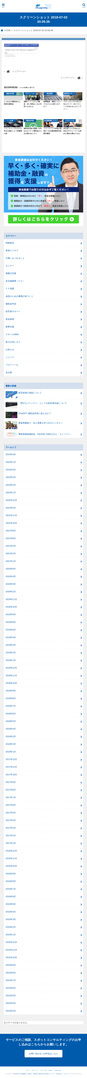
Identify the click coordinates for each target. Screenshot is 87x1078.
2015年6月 (11, 988)
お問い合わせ (58, 1070)
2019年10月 (11, 607)
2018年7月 (11, 706)
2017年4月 (11, 820)
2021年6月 (11, 538)
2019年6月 (11, 629)
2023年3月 (11, 477)
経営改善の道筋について (24, 394)
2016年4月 (11, 912)
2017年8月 (11, 789)
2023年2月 (11, 485)
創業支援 (10, 326)
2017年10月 (11, 774)
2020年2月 (11, 591)
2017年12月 (11, 759)
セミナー (10, 265)
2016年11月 (11, 858)
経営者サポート (13, 311)
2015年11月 (11, 950)
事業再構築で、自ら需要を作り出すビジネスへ (34, 424)
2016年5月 (11, 904)
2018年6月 (11, 713)
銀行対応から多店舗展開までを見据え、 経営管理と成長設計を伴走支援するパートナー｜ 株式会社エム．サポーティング (43, 1073)
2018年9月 (11, 690)
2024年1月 (11, 462)
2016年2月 (11, 927)
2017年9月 (11, 782)
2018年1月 (11, 751)
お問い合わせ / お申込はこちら (43, 1053)
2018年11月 (11, 675)
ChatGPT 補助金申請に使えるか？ (28, 414)
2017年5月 (11, 812)
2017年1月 (11, 843)
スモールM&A (12, 334)
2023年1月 (11, 492)
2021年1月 (11, 561)
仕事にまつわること (15, 258)
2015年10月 (11, 957)
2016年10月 (11, 866)
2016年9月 (11, 873)
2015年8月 (11, 972)
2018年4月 (11, 729)
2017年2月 (11, 835)
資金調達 (10, 319)
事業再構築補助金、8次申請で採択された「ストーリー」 (39, 435)
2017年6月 (11, 805)
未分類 (9, 372)
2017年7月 (11, 797)
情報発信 (10, 243)
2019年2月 (11, 652)
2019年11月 (11, 599)
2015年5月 (11, 995)
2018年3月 (11, 736)
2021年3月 (11, 546)
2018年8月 (11, 698)
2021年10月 (11, 523)
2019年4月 (11, 637)
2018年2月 (11, 744)
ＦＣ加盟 (10, 288)
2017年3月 (11, 828)
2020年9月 (11, 568)
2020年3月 (11, 584)
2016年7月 (11, 889)
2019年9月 (11, 614)
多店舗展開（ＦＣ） (15, 281)
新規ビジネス (12, 250)
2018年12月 (11, 668)
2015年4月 (11, 1003)
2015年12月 (11, 942)
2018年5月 (11, 721)
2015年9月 (11, 965)
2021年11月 (11, 515)
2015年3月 (11, 1011)
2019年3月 (11, 645)
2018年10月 (11, 683)
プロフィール (12, 365)
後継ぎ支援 (11, 273)
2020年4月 (11, 576)
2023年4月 (11, 469)
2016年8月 (11, 881)
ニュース (10, 357)
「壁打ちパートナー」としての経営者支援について (36, 404)
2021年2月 (11, 553)
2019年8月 (11, 622)
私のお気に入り (13, 342)
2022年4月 (11, 508)
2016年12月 (11, 851)
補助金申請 (11, 304)
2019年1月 (11, 660)
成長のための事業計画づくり (19, 296)
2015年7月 (11, 980)
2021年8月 (11, 530)
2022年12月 (11, 500)
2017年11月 (11, 767)
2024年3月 (11, 454)
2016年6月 (11, 896)
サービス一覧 (43, 1070)
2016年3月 (11, 919)
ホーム (27, 1070)
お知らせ (10, 349)
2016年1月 (11, 934)
